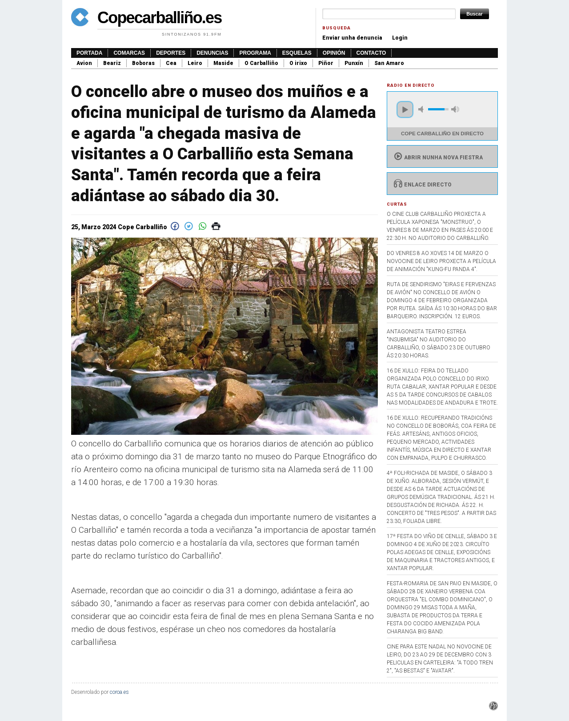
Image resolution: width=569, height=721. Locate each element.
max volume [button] (455, 109)
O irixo (298, 63)
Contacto (371, 53)
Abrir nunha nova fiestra (437, 157)
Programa (255, 53)
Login (400, 38)
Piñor (325, 63)
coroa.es (119, 692)
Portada (89, 53)
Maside (223, 63)
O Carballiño (261, 63)
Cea (171, 63)
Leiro (195, 63)
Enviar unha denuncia (352, 38)
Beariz (112, 63)
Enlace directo (422, 185)
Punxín (354, 63)
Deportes (170, 53)
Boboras (143, 63)
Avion (84, 63)
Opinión (334, 53)
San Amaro (389, 63)
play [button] (405, 109)
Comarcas (129, 53)
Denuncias (212, 53)
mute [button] (422, 109)
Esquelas (297, 53)
